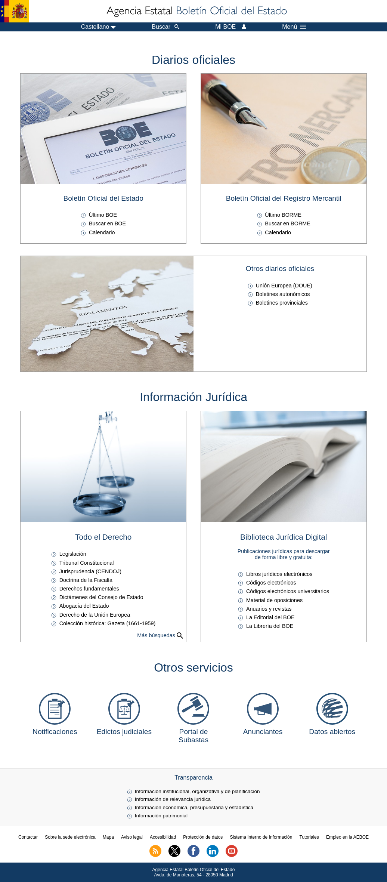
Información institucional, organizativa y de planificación (197, 791)
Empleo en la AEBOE (347, 837)
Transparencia (193, 777)
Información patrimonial (161, 815)
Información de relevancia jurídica (173, 799)
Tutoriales (309, 837)
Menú (294, 27)
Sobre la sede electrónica (70, 837)
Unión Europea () (284, 286)
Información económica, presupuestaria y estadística (194, 807)
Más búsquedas (156, 635)
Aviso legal (132, 837)
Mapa (108, 837)
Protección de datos (203, 837)
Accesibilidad (163, 837)
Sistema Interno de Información (261, 837)
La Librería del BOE (269, 626)
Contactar (28, 837)
